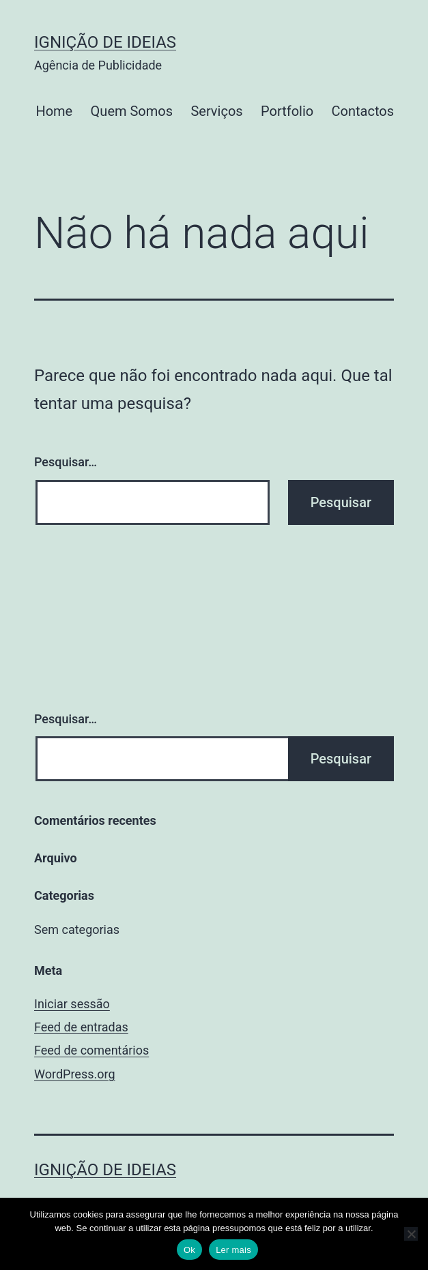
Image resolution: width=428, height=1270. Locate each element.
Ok (189, 1250)
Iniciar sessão (72, 1004)
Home (53, 111)
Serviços (216, 111)
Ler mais (233, 1250)
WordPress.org (74, 1074)
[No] (411, 1234)
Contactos (363, 111)
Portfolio (287, 111)
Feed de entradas (81, 1027)
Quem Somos (132, 111)
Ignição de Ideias (105, 42)
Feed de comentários (91, 1050)
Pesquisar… (65, 462)
